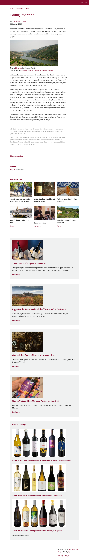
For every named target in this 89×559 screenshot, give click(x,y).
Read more (17, 274)
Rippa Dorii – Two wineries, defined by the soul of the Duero (39, 309)
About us (36, 137)
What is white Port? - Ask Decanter (67, 200)
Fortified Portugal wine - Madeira (66, 221)
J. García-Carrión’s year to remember (29, 263)
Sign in (12, 169)
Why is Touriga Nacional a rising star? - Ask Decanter (20, 200)
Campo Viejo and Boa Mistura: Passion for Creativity (36, 401)
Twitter (31, 160)
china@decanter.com (31, 142)
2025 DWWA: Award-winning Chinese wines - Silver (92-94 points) (37, 495)
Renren (27, 160)
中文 (86, 2)
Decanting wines (40, 223)
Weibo (11, 160)
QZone (23, 160)
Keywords (37, 226)
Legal (60, 552)
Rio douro (18, 68)
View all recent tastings (21, 535)
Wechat (15, 160)
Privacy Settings (63, 556)
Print (38, 160)
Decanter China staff (20, 21)
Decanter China (44, 3)
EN (82, 2)
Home (11, 8)
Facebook (34, 160)
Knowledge (19, 8)
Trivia (27, 8)
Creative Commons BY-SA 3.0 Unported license (37, 70)
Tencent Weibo (19, 160)
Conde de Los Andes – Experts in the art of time (33, 355)
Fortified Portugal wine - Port (19, 221)
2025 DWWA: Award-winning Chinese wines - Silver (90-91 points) (37, 530)
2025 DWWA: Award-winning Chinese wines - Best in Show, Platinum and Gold (42, 460)
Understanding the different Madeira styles (44, 200)
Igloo (70, 552)
